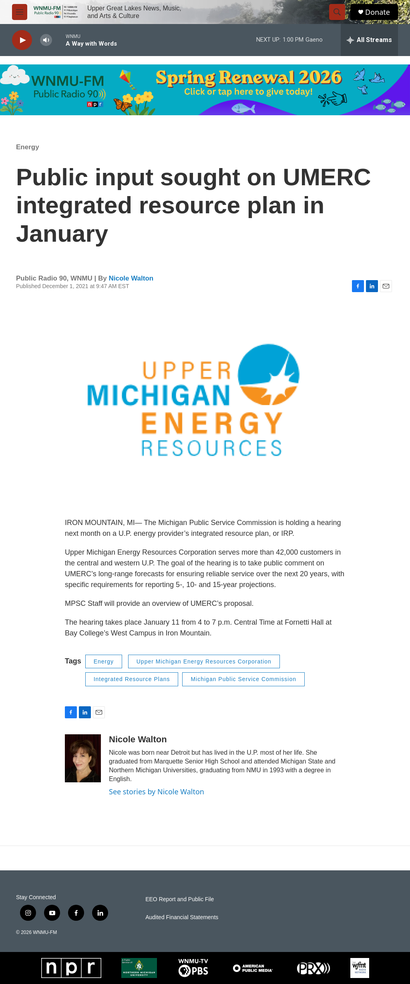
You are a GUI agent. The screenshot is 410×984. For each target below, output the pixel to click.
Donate (377, 12)
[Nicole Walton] (83, 758)
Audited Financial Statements (181, 917)
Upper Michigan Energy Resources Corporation (204, 661)
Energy (27, 147)
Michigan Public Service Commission (243, 679)
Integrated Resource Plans (132, 679)
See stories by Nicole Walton (156, 791)
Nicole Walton (131, 278)
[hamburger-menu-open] (19, 12)
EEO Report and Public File (179, 899)
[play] (22, 40)
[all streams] (369, 40)
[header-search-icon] (337, 12)
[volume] (46, 40)
